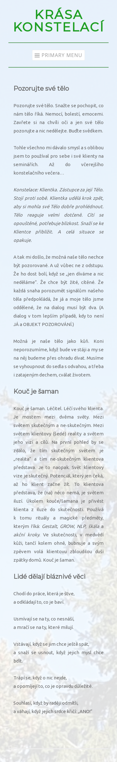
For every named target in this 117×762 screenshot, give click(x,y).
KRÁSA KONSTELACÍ (58, 21)
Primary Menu (61, 55)
